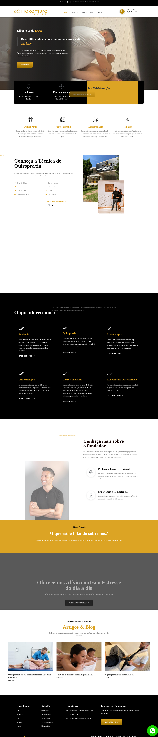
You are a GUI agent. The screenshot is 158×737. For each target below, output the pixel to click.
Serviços (84, 12)
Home (65, 12)
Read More (31, 143)
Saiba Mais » (11, 684)
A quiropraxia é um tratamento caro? (120, 678)
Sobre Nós (74, 12)
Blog (92, 12)
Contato (100, 12)
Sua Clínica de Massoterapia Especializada (75, 678)
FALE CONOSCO (28, 358)
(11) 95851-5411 (132, 12)
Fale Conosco (131, 10)
